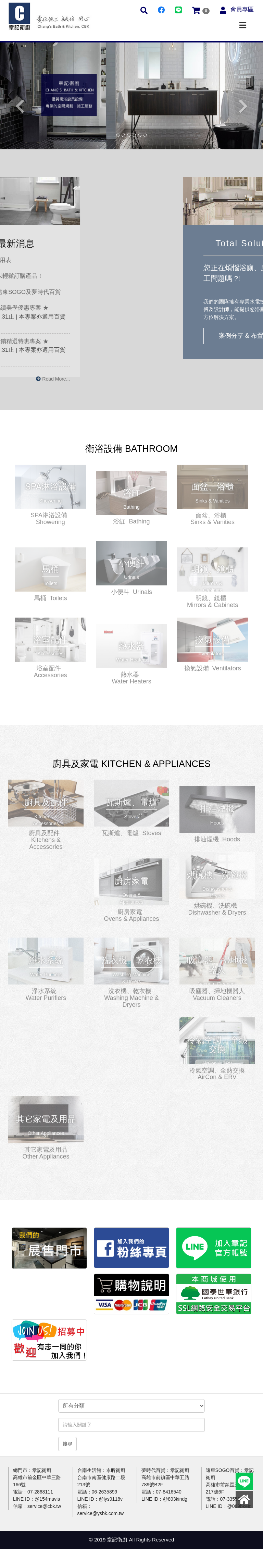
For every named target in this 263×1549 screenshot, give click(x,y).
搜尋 (67, 1444)
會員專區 (242, 9)
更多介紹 (50, 483)
